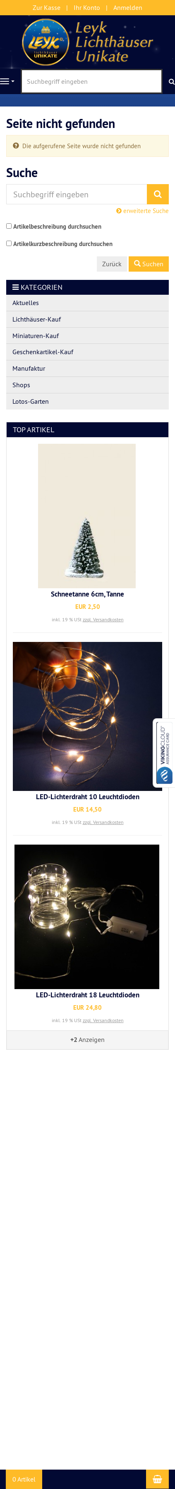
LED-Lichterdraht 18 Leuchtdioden (87, 994)
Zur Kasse (46, 7)
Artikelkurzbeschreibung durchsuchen (63, 244)
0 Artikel (24, 1479)
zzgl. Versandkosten (103, 619)
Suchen (148, 264)
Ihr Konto (87, 7)
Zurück (112, 264)
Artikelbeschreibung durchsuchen (57, 226)
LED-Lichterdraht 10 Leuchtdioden (87, 796)
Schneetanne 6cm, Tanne (87, 594)
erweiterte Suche (142, 211)
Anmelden (127, 7)
